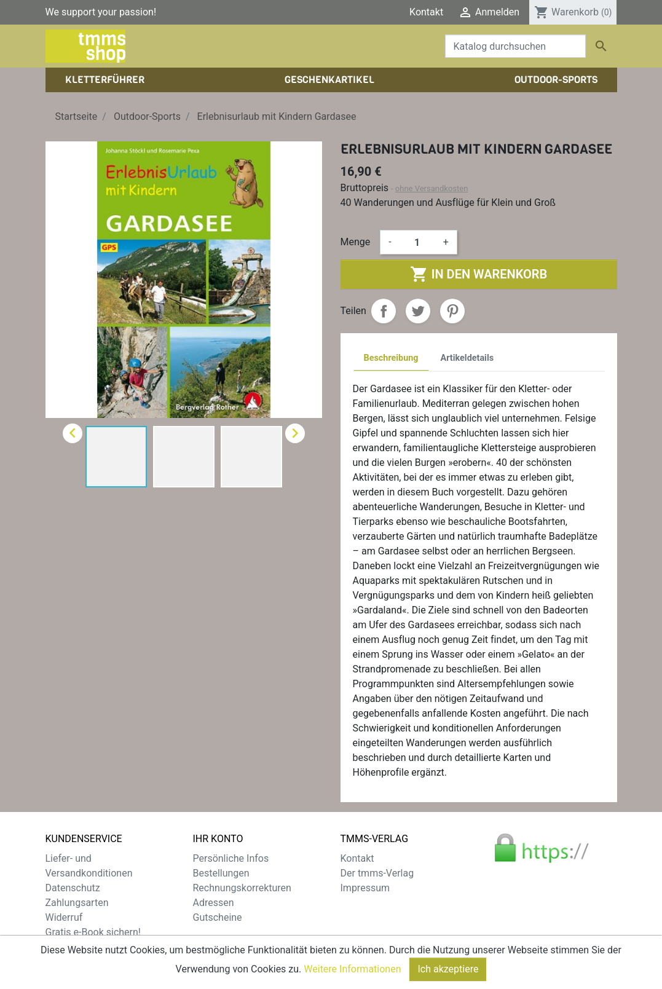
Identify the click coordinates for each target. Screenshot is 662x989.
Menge (356, 242)
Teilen (383, 311)
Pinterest (452, 311)
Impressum (365, 888)
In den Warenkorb (478, 274)
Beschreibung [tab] (391, 358)
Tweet (418, 311)
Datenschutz (72, 888)
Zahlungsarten (77, 902)
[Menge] (417, 242)
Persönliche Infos (231, 858)
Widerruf (64, 917)
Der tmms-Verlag (377, 873)
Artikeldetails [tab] (467, 358)
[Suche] (515, 46)
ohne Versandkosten (431, 188)
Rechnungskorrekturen (242, 888)
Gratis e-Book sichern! (93, 932)
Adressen (213, 902)
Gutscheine (217, 917)
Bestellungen (221, 873)
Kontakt (426, 12)
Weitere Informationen (352, 979)
